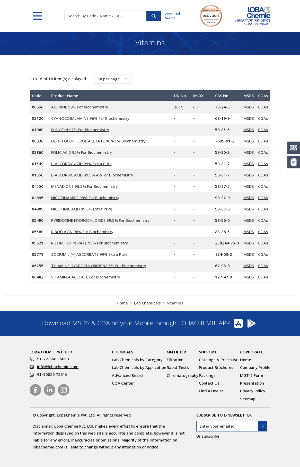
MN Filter (176, 351)
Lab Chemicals (147, 302)
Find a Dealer (211, 390)
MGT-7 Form (251, 375)
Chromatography (182, 375)
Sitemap (247, 398)
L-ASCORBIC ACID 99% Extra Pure (81, 163)
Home (122, 302)
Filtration (175, 359)
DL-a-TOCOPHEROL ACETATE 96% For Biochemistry (98, 140)
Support (208, 351)
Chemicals (122, 351)
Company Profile (255, 367)
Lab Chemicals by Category (137, 359)
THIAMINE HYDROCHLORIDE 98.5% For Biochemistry (98, 265)
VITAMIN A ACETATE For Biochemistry (85, 276)
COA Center (123, 383)
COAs (263, 106)
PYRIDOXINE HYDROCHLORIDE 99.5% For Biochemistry (100, 220)
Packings (207, 375)
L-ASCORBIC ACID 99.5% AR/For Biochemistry (92, 174)
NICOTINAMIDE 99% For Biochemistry (85, 197)
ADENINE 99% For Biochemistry (79, 106)
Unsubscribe (207, 436)
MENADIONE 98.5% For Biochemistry (84, 186)
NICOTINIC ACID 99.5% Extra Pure (81, 208)
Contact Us (209, 383)
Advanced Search (172, 16)
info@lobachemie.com (57, 366)
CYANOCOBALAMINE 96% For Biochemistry (90, 118)
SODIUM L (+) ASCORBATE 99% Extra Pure (89, 254)
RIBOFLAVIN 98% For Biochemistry (82, 231)
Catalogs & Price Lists (219, 359)
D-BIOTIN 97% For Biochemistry (80, 129)
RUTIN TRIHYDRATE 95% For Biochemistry (89, 242)
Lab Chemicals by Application (139, 367)
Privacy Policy (252, 390)
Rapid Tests (178, 367)
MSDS (248, 106)
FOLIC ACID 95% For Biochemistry (81, 152)
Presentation (252, 383)
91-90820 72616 (52, 374)
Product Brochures (216, 367)
